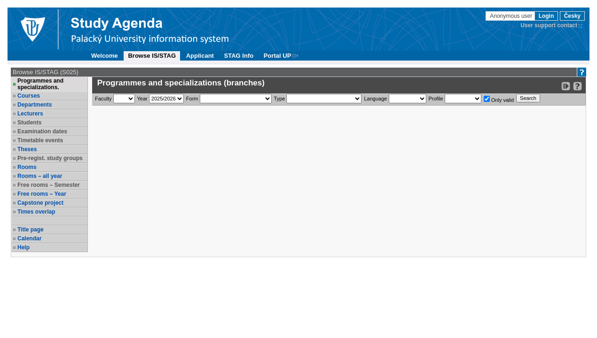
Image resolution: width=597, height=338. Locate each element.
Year (142, 98)
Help (23, 247)
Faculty (103, 98)
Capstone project (40, 203)
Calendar (29, 238)
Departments (34, 104)
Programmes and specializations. (40, 84)
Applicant (200, 55)
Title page (30, 229)
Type (279, 98)
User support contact (548, 25)
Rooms (27, 167)
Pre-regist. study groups (50, 158)
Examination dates (42, 131)
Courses (28, 95)
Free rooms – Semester (48, 185)
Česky (572, 16)
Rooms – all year (39, 176)
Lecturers (30, 113)
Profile (436, 98)
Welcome (104, 55)
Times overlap (36, 211)
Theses (27, 149)
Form (192, 98)
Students (29, 122)
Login (546, 16)
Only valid (499, 99)
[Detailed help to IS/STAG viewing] (577, 86)
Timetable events (40, 140)
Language (375, 98)
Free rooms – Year (41, 194)
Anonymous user (512, 16)
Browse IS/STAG (152, 55)
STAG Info (239, 55)
